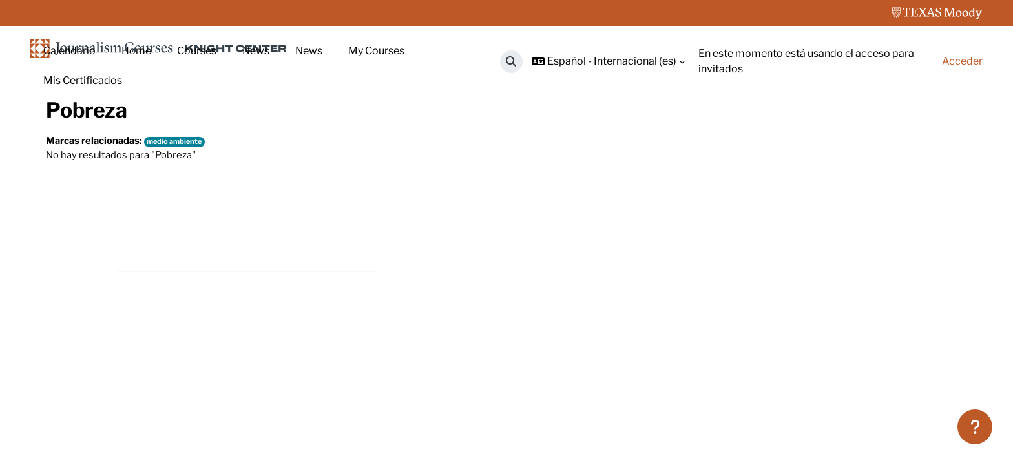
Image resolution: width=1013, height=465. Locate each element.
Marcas (156, 140)
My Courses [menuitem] (376, 51)
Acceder (962, 61)
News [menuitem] (255, 51)
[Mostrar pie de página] (974, 426)
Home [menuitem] (136, 51)
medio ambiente (185, 234)
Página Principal (85, 140)
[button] (511, 61)
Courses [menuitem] (196, 51)
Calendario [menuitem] (69, 51)
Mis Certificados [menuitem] (82, 80)
